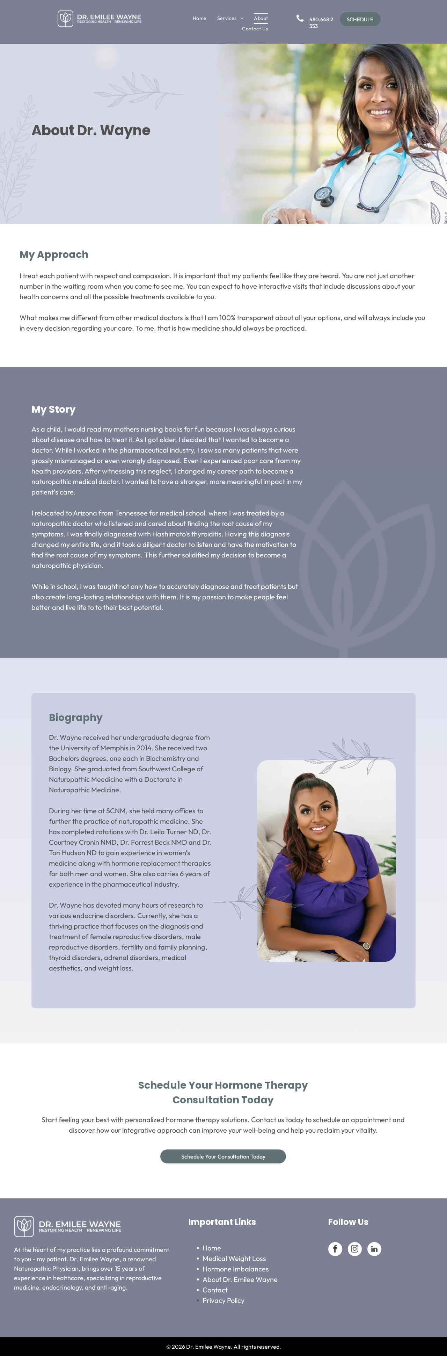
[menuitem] (200, 18)
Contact (215, 1289)
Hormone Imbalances (236, 1268)
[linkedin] (374, 1250)
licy (239, 1300)
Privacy (214, 1300)
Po (231, 1300)
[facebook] (335, 1250)
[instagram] (355, 1250)
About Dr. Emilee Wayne (240, 1279)
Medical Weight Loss (234, 1258)
